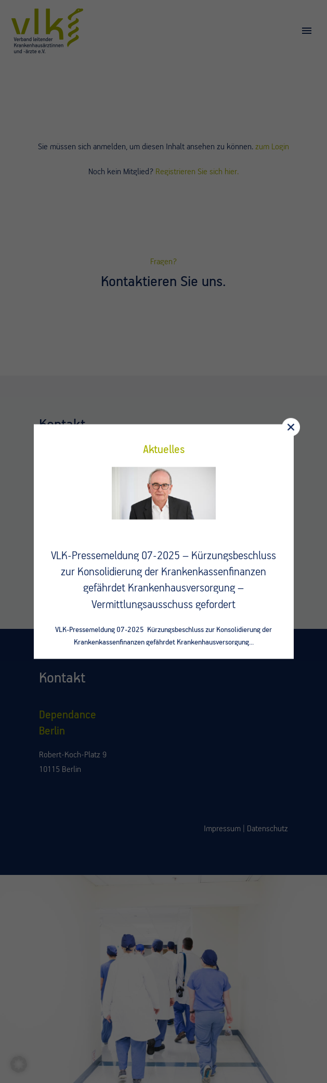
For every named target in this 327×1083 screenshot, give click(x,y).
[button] (18, 1064)
